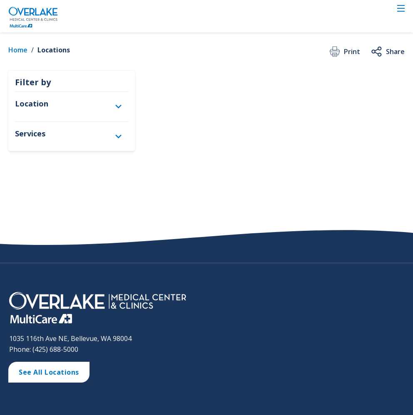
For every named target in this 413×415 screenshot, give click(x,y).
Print (344, 51)
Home (17, 49)
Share (387, 51)
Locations (53, 49)
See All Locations (49, 372)
